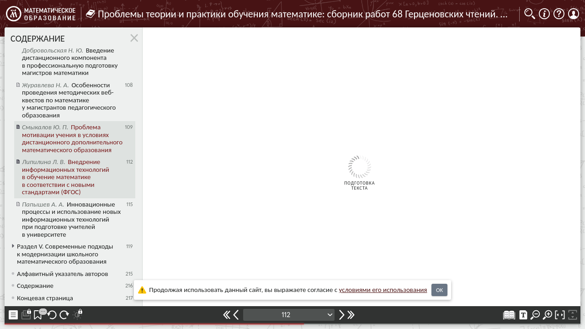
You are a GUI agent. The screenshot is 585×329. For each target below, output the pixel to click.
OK (439, 290)
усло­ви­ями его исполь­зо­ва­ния (383, 290)
